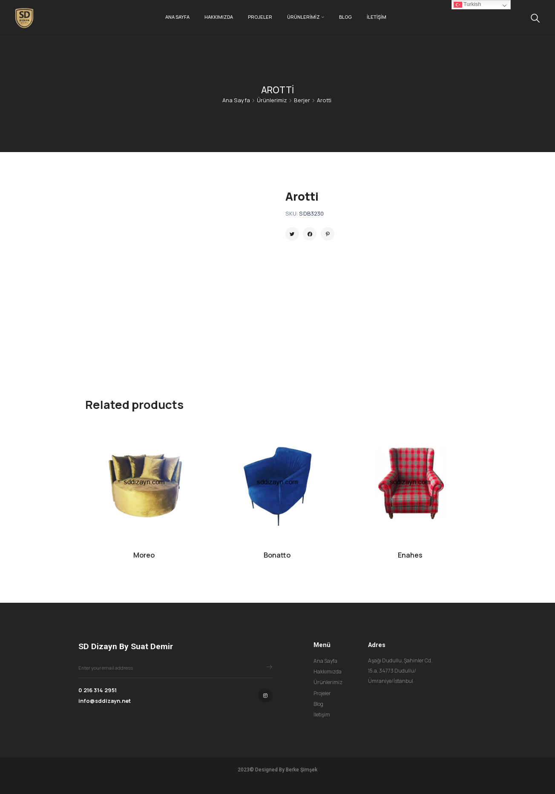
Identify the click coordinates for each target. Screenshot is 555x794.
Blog (345, 17)
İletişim (376, 17)
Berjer (302, 100)
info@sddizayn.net (104, 701)
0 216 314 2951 (97, 690)
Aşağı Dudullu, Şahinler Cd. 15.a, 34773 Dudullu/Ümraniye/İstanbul (400, 671)
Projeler (260, 17)
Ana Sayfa (177, 17)
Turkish (467, 4)
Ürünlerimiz (303, 17)
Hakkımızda (218, 17)
